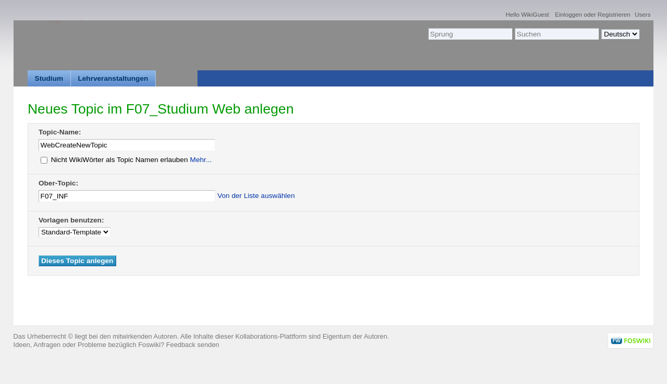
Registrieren (614, 14)
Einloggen (568, 14)
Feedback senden (192, 345)
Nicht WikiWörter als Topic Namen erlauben (114, 160)
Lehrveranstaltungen (113, 78)
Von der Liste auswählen (256, 196)
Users (643, 14)
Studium (49, 78)
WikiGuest (535, 14)
